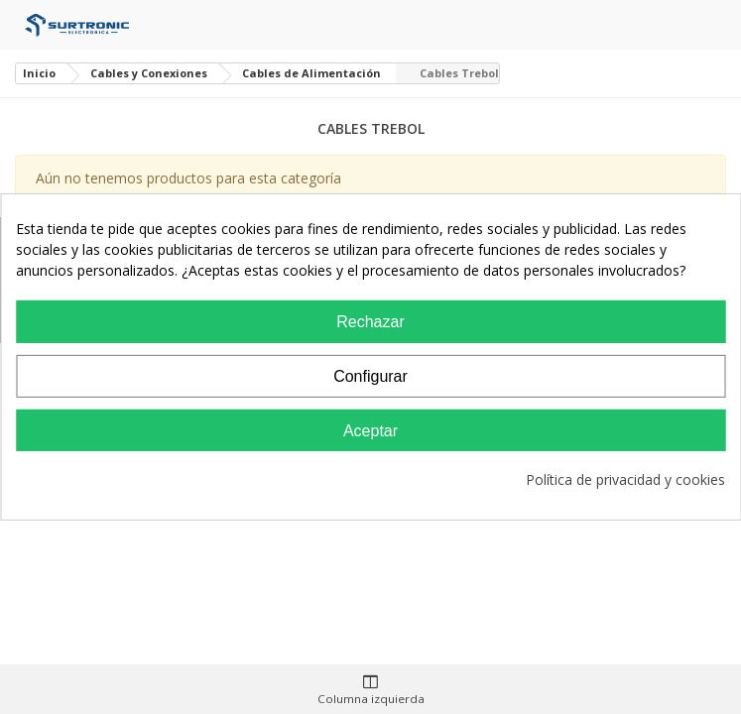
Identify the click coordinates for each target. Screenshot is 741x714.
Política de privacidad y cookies (625, 479)
